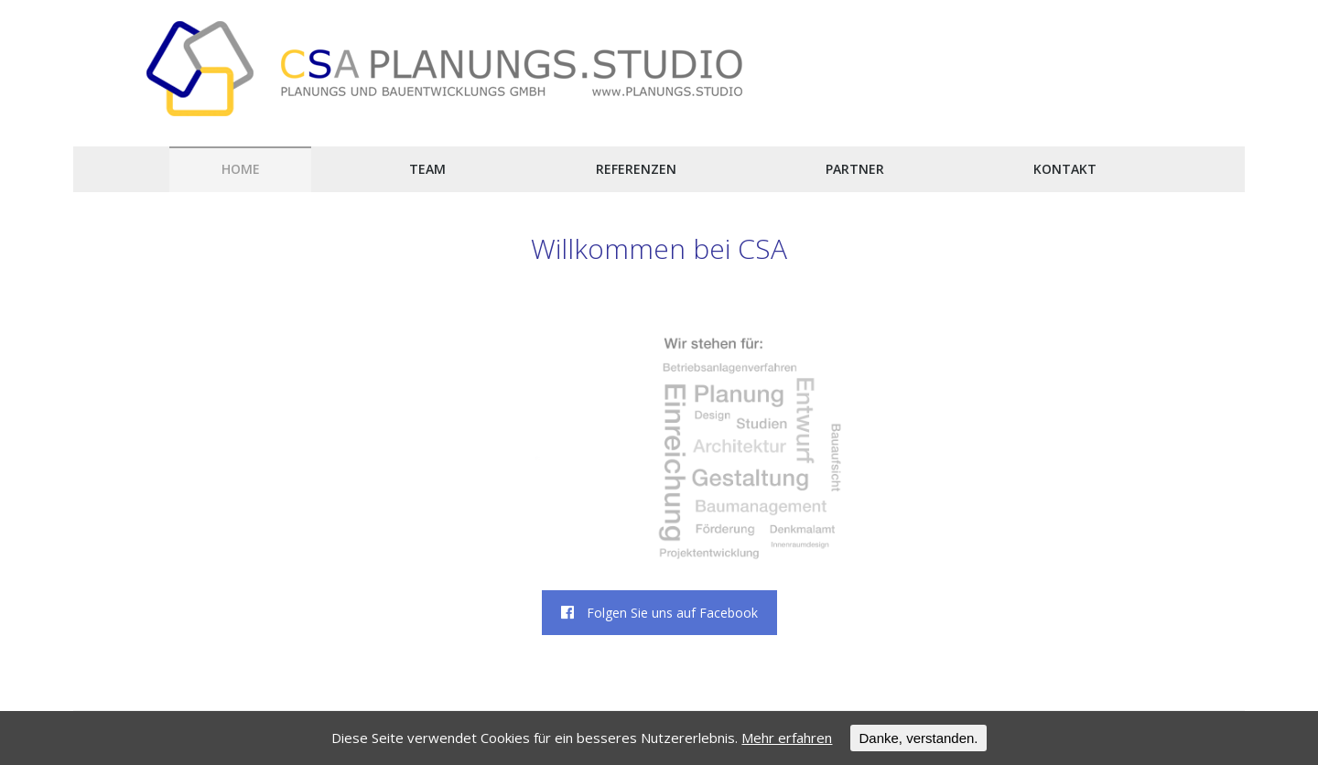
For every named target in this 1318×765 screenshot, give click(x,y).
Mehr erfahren (786, 737)
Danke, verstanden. (918, 738)
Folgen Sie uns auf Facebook (659, 612)
